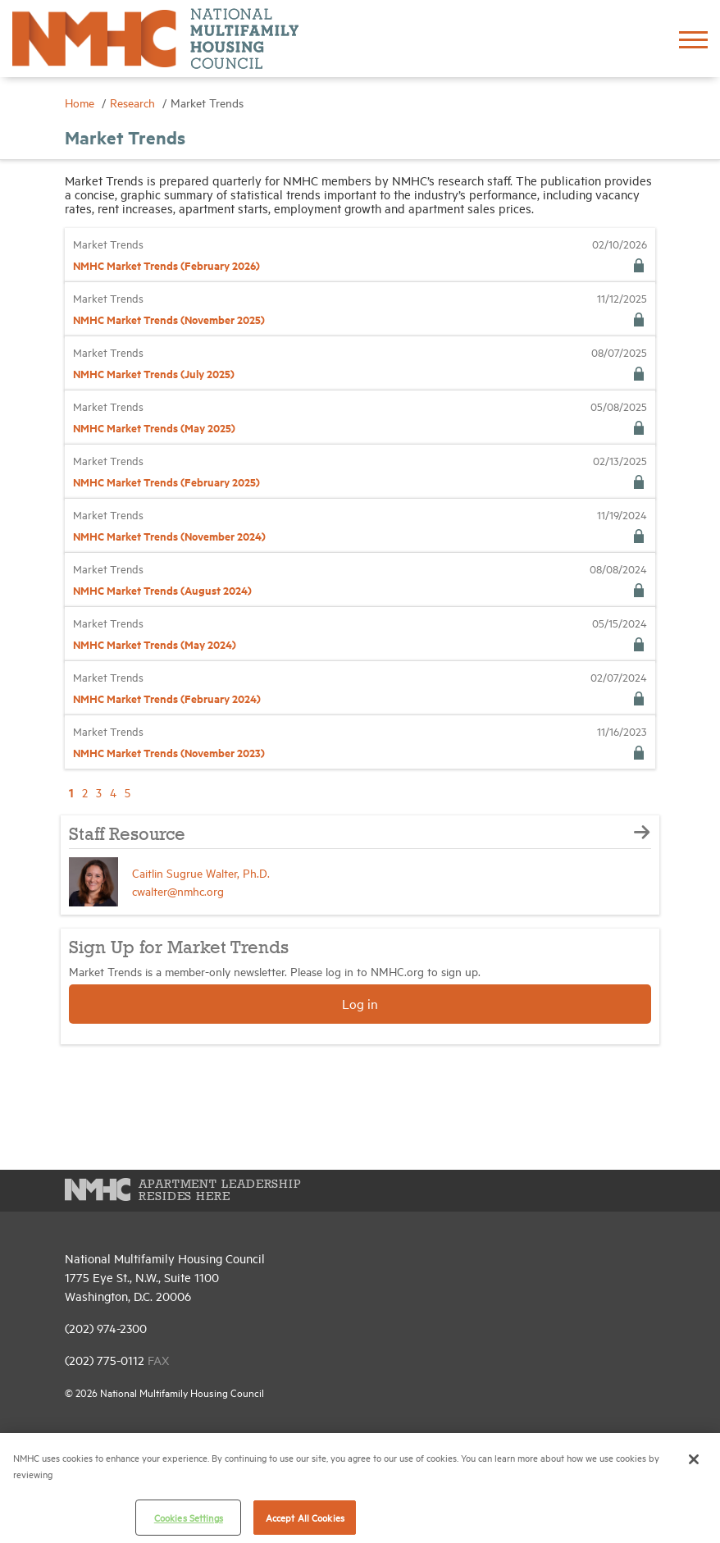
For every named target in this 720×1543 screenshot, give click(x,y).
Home (81, 102)
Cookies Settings (188, 1517)
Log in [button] (360, 1003)
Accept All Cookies (305, 1517)
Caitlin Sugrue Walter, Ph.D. (201, 872)
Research (134, 102)
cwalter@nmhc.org (178, 890)
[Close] (694, 1459)
